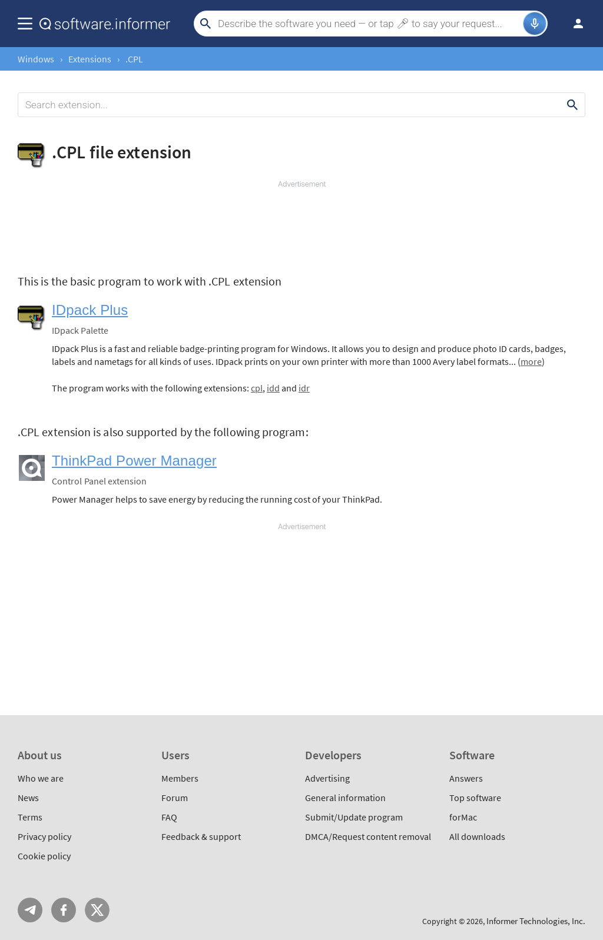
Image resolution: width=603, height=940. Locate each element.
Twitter (97, 910)
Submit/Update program (354, 817)
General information (345, 797)
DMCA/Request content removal (368, 836)
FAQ (169, 817)
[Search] (369, 24)
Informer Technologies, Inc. (535, 920)
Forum (174, 797)
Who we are (41, 778)
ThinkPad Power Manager (134, 461)
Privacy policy (44, 836)
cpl (257, 388)
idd (273, 388)
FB (63, 910)
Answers (466, 778)
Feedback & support (201, 836)
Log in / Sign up (573, 23)
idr (304, 388)
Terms (30, 817)
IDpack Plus (90, 310)
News (28, 797)
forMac (463, 817)
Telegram (30, 910)
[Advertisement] (301, 225)
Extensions (89, 59)
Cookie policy (44, 856)
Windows (36, 59)
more (531, 361)
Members (179, 778)
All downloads (477, 836)
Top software (475, 797)
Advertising (327, 778)
